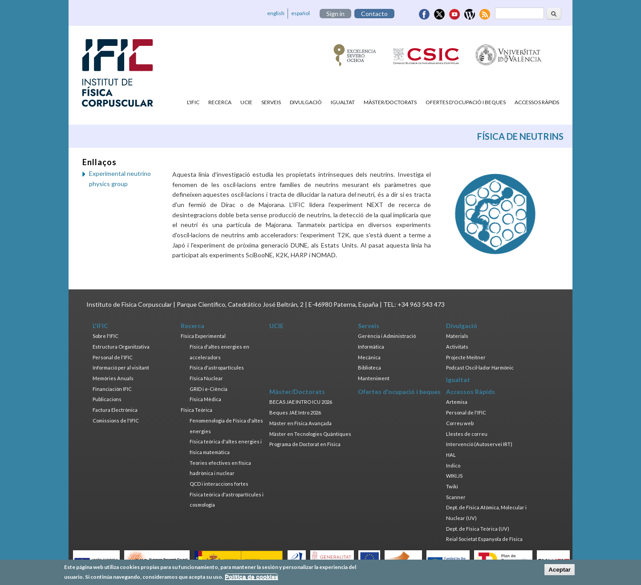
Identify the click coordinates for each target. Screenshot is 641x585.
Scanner (456, 497)
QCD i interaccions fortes (219, 484)
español (300, 13)
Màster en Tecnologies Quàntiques (310, 434)
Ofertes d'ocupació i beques (466, 102)
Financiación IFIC (112, 389)
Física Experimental (203, 336)
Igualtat (343, 102)
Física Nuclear (206, 378)
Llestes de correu (466, 434)
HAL (451, 455)
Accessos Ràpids (537, 102)
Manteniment (373, 378)
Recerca (219, 102)
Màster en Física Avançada (300, 423)
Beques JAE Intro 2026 (295, 412)
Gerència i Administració (387, 336)
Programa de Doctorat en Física (305, 444)
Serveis (271, 102)
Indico (453, 465)
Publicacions (107, 399)
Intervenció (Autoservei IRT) (479, 444)
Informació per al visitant (121, 367)
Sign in (335, 13)
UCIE (246, 102)
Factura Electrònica (115, 410)
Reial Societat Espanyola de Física (484, 539)
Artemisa (456, 402)
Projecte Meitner (466, 357)
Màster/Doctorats (390, 102)
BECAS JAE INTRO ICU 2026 (300, 402)
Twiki (452, 486)
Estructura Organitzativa (121, 346)
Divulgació (306, 102)
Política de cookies (251, 578)
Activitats (457, 346)
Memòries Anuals (113, 378)
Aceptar (559, 571)
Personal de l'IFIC (113, 357)
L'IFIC (193, 102)
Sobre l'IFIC (105, 336)
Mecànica (369, 357)
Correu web (460, 423)
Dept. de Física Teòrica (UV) (477, 529)
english (275, 13)
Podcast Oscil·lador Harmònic (480, 367)
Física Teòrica (196, 410)
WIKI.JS (454, 476)
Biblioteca (369, 367)
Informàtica (371, 346)
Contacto (374, 13)
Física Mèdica (205, 399)
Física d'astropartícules (217, 367)
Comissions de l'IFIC (116, 420)
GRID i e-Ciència (208, 389)
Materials (457, 336)
